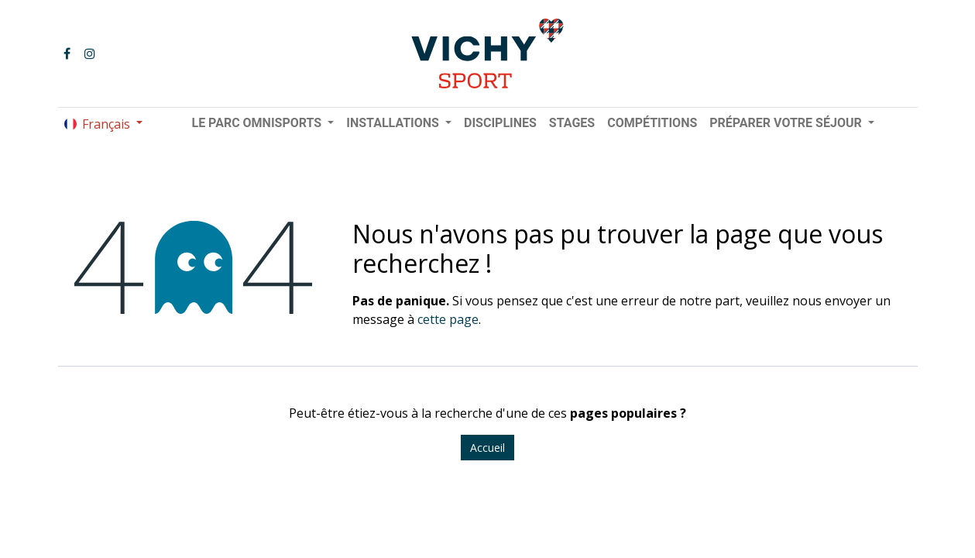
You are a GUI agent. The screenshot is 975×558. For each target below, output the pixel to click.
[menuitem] (500, 123)
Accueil (487, 447)
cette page (448, 319)
